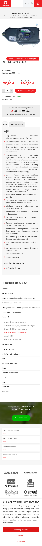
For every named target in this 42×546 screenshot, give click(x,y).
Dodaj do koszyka (27, 90)
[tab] (5, 124)
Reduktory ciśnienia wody (11, 354)
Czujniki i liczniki (8, 349)
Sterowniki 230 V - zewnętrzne (15, 332)
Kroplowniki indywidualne (11, 312)
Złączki (4, 377)
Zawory (4, 368)
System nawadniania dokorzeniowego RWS (18, 298)
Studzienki (5, 387)
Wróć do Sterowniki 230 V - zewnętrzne (23, 59)
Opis (5, 124)
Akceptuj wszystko (21, 530)
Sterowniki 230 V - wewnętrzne (15, 329)
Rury (3, 382)
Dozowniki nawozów (9, 363)
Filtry (3, 359)
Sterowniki (5, 317)
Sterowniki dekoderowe (12, 339)
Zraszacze (5, 289)
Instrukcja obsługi (13, 268)
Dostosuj (21, 536)
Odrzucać (21, 542)
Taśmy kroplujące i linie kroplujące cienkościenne (21, 307)
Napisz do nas (21, 418)
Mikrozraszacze (7, 293)
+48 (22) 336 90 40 (21, 111)
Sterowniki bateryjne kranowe (15, 322)
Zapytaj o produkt (16, 124)
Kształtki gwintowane (10, 373)
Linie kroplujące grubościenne (13, 303)
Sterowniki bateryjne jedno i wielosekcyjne (19, 325)
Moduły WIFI (8, 336)
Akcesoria (5, 391)
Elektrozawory (7, 345)
